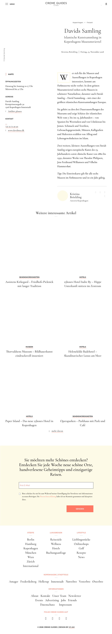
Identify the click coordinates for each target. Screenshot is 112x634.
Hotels (56, 548)
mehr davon (57, 430)
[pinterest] (59, 619)
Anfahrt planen (15, 111)
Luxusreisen (56, 533)
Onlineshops (81, 544)
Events (39, 600)
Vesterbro (84, 581)
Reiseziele (56, 539)
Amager (13, 581)
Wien (31, 557)
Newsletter (74, 596)
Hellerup (44, 581)
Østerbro (97, 581)
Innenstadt (57, 581)
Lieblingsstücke (81, 539)
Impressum (65, 604)
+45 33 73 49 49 (11, 126)
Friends (72, 600)
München (30, 552)
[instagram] (52, 619)
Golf (81, 548)
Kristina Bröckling (69, 52)
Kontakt (45, 596)
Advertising (52, 600)
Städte (30, 533)
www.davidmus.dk (16, 130)
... (6, 123)
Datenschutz (47, 604)
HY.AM (72, 627)
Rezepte (81, 552)
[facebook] (45, 619)
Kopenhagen (31, 548)
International (30, 566)
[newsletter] (66, 619)
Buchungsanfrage (56, 552)
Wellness (56, 544)
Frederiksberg (28, 581)
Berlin (30, 539)
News (81, 557)
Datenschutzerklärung (48, 496)
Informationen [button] (56, 589)
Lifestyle (81, 533)
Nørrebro (71, 581)
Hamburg (30, 544)
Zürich (31, 561)
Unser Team (59, 596)
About (34, 596)
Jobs (63, 600)
